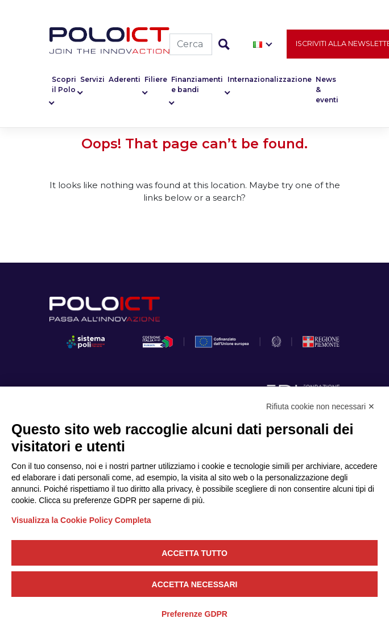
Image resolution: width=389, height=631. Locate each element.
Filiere (155, 79)
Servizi (92, 79)
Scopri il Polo (64, 84)
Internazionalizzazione (269, 79)
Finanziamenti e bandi (197, 84)
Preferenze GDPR (194, 613)
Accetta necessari (195, 584)
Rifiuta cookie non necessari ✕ (320, 406)
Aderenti (124, 79)
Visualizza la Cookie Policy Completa (81, 520)
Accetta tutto (194, 553)
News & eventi (327, 89)
